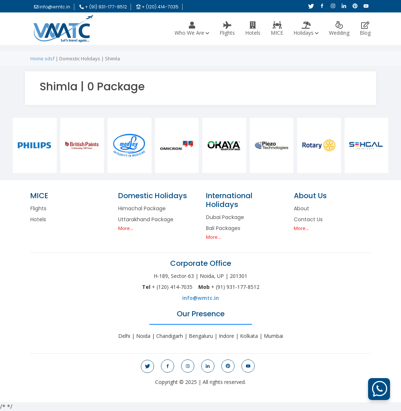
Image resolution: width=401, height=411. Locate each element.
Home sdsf (42, 58)
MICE (277, 29)
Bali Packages (223, 228)
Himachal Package (142, 208)
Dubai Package (225, 217)
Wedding (339, 29)
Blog (365, 29)
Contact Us (308, 219)
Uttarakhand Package (145, 219)
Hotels (253, 29)
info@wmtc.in (200, 297)
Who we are (192, 29)
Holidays (306, 29)
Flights (227, 29)
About (301, 208)
